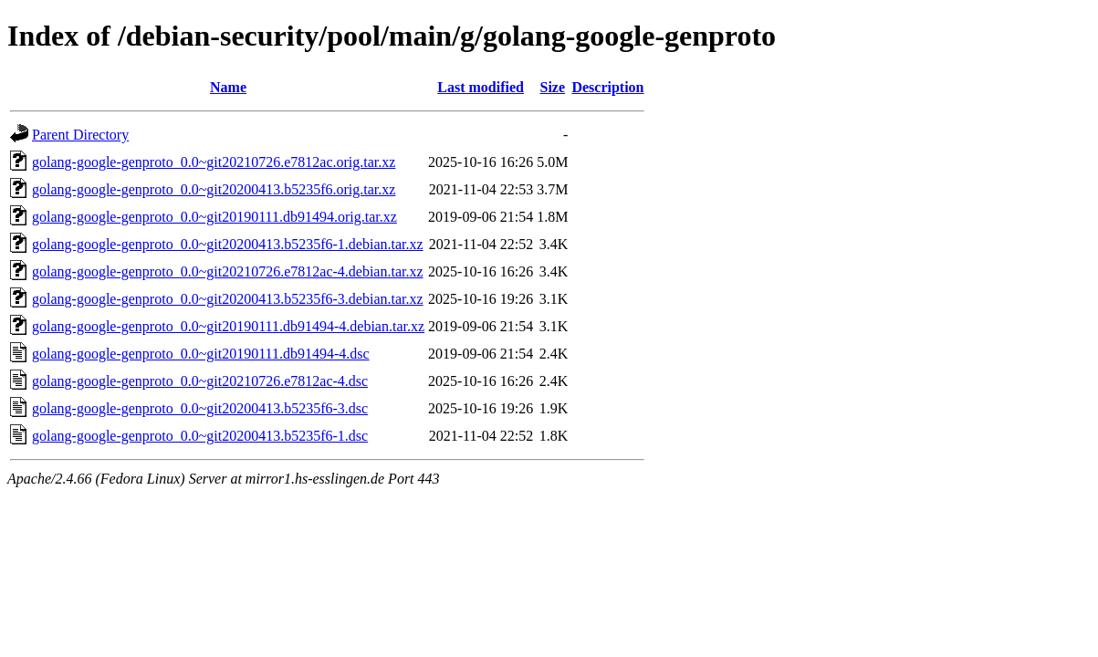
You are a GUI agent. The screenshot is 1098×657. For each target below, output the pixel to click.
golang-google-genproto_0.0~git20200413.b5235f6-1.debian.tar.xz (228, 244)
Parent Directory (80, 134)
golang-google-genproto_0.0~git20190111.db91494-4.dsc (201, 353)
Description (607, 87)
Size (553, 87)
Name (228, 87)
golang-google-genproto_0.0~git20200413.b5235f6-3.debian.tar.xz (228, 299)
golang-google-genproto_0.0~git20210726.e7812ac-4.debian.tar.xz (228, 271)
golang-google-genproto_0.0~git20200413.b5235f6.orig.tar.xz (213, 189)
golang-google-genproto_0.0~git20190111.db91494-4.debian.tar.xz (228, 326)
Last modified (480, 87)
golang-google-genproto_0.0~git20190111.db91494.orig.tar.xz (214, 216)
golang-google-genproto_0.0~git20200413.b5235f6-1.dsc (200, 435)
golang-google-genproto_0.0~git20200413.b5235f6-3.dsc (200, 408)
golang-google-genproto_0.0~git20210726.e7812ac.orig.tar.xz (213, 162)
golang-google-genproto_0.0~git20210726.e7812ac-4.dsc (200, 381)
